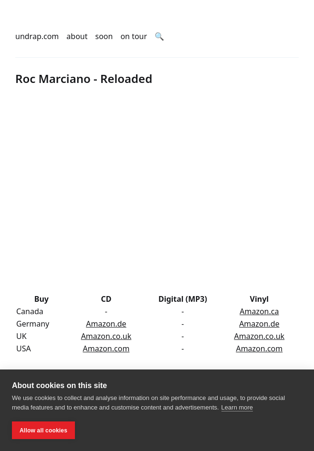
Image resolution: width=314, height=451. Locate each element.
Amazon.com (106, 348)
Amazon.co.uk (106, 336)
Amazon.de (106, 323)
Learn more (237, 407)
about (76, 36)
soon (104, 36)
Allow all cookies (43, 430)
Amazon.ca (259, 311)
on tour (133, 36)
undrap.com (37, 36)
